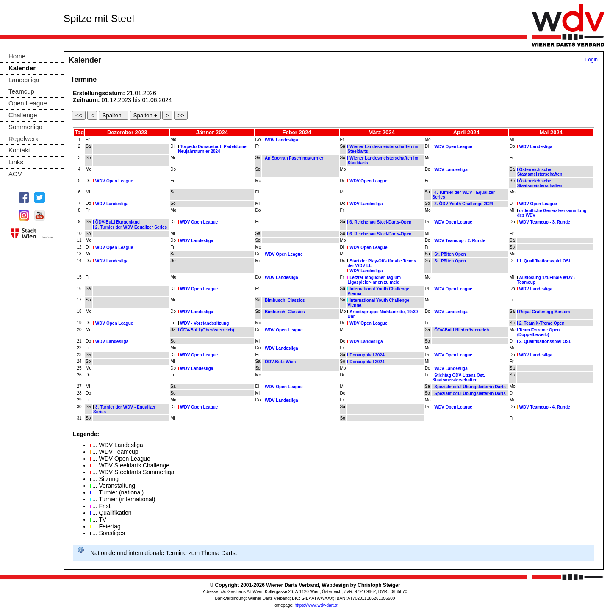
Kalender (22, 68)
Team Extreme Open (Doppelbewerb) (538, 332)
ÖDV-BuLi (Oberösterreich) (207, 330)
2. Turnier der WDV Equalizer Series (131, 227)
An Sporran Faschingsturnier (294, 158)
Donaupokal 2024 (366, 355)
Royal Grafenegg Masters (544, 311)
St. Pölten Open (450, 254)
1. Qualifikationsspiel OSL (545, 261)
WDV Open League (453, 146)
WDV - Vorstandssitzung (204, 323)
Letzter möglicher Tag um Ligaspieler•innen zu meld (374, 280)
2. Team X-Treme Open (541, 323)
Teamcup (21, 91)
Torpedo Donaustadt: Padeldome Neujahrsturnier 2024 (212, 149)
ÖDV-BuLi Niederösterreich (461, 330)
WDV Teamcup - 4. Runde (544, 407)
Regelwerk (23, 138)
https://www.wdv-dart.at (316, 605)
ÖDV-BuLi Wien (280, 361)
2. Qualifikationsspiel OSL (545, 341)
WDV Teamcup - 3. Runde (544, 222)
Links (15, 162)
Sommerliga (25, 126)
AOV (15, 173)
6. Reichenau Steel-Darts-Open (380, 222)
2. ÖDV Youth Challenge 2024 (463, 204)
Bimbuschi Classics (285, 300)
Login (591, 60)
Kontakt (19, 150)
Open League (27, 103)
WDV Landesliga (281, 140)
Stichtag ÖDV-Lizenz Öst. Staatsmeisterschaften (459, 377)
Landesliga (23, 79)
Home (16, 56)
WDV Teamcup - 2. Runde (459, 240)
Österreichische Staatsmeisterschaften (540, 172)
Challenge (22, 115)
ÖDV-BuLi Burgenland (117, 222)
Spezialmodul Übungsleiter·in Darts (469, 386)
